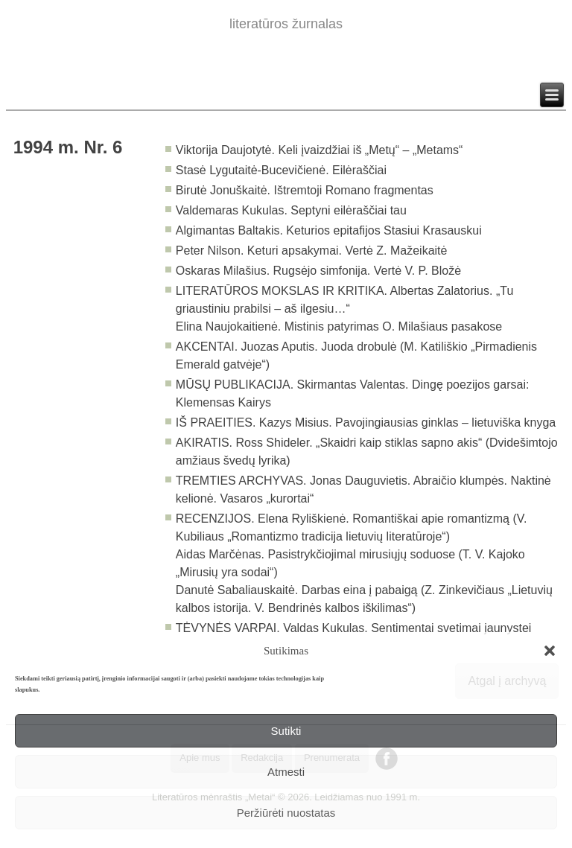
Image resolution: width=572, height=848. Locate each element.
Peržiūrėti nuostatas (286, 812)
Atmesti (286, 771)
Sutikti (286, 730)
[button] (549, 650)
